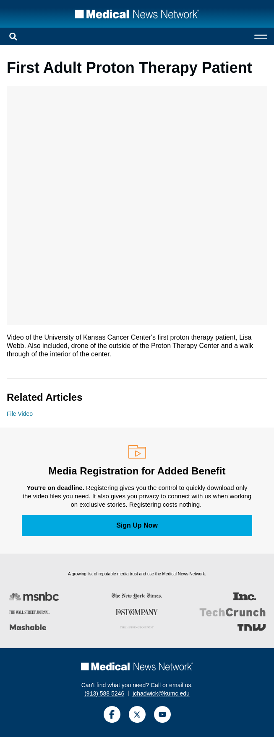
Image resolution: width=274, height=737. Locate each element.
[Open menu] (261, 36)
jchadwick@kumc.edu (161, 693)
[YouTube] (162, 714)
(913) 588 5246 (104, 693)
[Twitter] (137, 714)
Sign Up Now (137, 525)
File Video (20, 413)
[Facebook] (112, 714)
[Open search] (13, 36)
